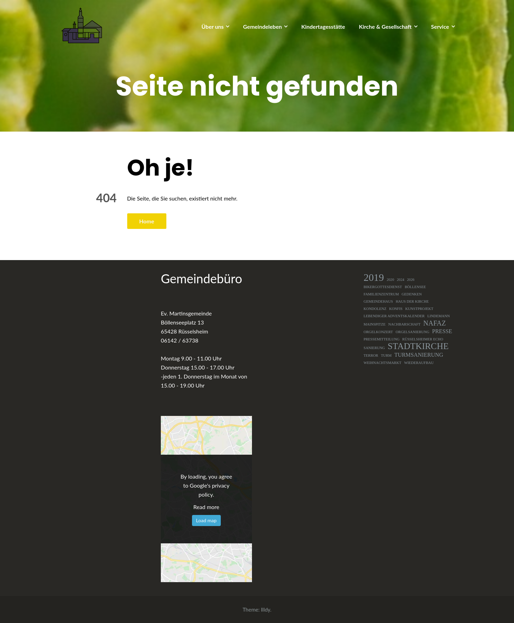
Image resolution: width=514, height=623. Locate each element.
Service (440, 26)
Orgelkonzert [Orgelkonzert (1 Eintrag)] (378, 332)
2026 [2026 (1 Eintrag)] (410, 280)
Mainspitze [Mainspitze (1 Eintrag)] (374, 324)
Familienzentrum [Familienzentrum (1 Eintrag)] (381, 294)
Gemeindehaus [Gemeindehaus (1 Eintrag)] (378, 301)
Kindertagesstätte (323, 26)
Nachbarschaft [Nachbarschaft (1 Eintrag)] (404, 324)
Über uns (212, 26)
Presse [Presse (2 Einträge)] (442, 331)
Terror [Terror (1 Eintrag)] (371, 355)
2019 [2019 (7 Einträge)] (374, 277)
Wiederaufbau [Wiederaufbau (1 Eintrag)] (419, 363)
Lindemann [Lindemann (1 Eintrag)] (438, 316)
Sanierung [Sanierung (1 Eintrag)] (374, 348)
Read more (206, 507)
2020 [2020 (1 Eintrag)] (390, 280)
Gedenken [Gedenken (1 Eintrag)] (412, 294)
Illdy (265, 609)
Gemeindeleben (262, 26)
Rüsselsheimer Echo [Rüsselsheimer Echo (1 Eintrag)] (422, 339)
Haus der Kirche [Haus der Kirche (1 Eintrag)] (412, 301)
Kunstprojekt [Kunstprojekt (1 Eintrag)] (419, 309)
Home (146, 221)
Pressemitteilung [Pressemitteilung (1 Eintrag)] (382, 339)
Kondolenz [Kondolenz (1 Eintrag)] (375, 309)
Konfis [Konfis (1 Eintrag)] (396, 309)
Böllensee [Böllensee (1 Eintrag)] (415, 287)
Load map (206, 520)
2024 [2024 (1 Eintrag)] (400, 280)
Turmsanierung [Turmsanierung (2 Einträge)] (418, 355)
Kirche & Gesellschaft (385, 26)
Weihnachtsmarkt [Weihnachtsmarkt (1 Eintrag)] (382, 363)
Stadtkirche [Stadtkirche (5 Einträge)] (418, 346)
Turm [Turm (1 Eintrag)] (386, 355)
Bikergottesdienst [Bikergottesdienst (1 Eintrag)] (383, 287)
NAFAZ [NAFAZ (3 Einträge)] (434, 323)
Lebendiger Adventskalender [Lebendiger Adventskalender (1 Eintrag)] (394, 316)
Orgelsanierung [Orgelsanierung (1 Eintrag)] (412, 332)
